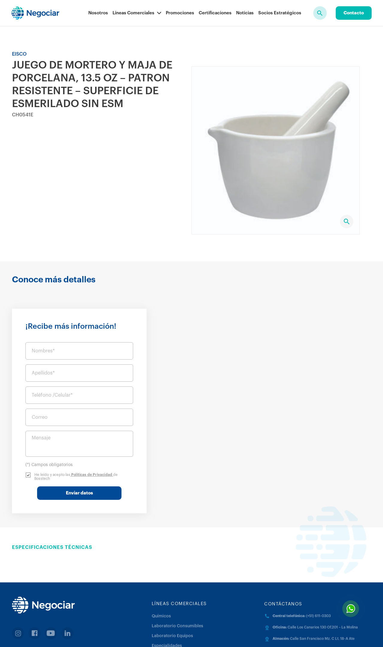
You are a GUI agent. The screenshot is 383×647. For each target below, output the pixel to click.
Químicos (161, 570)
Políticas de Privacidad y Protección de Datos (118, 635)
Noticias (245, 13)
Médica (159, 609)
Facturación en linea (42, 610)
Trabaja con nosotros (282, 635)
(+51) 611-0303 (318, 569)
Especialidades (167, 599)
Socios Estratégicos (279, 13)
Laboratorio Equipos (172, 589)
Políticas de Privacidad (316, 428)
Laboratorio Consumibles (177, 580)
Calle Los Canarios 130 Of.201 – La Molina (323, 581)
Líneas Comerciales (137, 13)
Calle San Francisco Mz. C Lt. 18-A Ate (322, 592)
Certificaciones (215, 13)
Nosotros (98, 13)
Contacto (354, 13)
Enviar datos (303, 446)
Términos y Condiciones (189, 635)
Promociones (180, 13)
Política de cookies (237, 635)
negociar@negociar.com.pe (296, 603)
